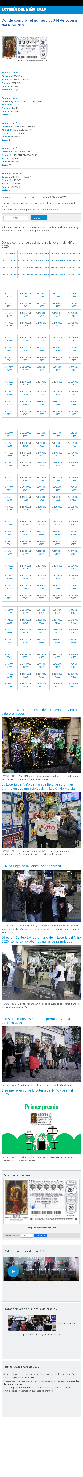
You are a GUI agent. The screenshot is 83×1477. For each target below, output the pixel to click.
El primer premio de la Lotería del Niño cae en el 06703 (37, 1092)
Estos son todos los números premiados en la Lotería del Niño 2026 (41, 1021)
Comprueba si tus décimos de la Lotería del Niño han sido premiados (41, 711)
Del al (10, 253)
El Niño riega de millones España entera (31, 866)
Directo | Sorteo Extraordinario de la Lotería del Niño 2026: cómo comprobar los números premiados (41, 939)
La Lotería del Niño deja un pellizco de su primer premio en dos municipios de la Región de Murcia (38, 786)
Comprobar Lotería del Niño (41, 1227)
